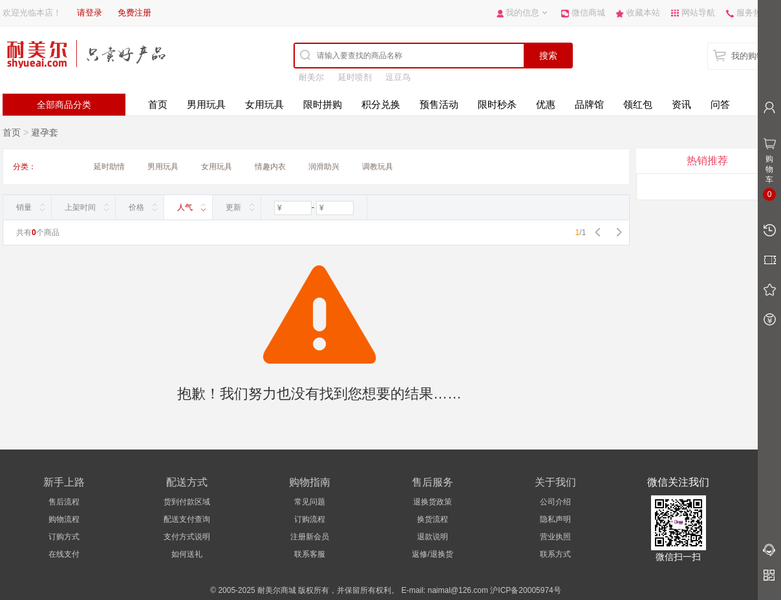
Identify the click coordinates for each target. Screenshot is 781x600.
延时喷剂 (355, 77)
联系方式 (555, 554)
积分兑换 (380, 104)
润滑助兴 (323, 166)
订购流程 (309, 519)
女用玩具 (264, 104)
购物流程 (64, 519)
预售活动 (439, 104)
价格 (136, 207)
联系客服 (309, 554)
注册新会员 (309, 536)
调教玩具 (377, 166)
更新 (233, 207)
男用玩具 (206, 104)
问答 (720, 104)
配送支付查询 (187, 519)
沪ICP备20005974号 (525, 590)
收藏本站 (643, 12)
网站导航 (698, 12)
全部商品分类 (64, 104)
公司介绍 (555, 501)
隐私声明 (555, 519)
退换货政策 (432, 501)
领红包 (637, 104)
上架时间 (80, 207)
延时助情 (109, 166)
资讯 (681, 104)
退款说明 (432, 536)
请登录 (89, 12)
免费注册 (134, 12)
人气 (185, 207)
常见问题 (309, 501)
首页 (157, 104)
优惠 (545, 104)
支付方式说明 (187, 536)
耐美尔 (311, 77)
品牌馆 (589, 104)
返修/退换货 (432, 554)
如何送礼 (186, 554)
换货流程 (432, 519)
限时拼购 (322, 104)
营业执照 (555, 536)
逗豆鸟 (398, 77)
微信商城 (588, 12)
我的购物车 (752, 56)
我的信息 (522, 12)
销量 (24, 207)
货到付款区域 (187, 501)
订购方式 (64, 536)
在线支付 (64, 554)
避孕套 (44, 132)
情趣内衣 (270, 166)
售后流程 (64, 501)
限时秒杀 (497, 104)
